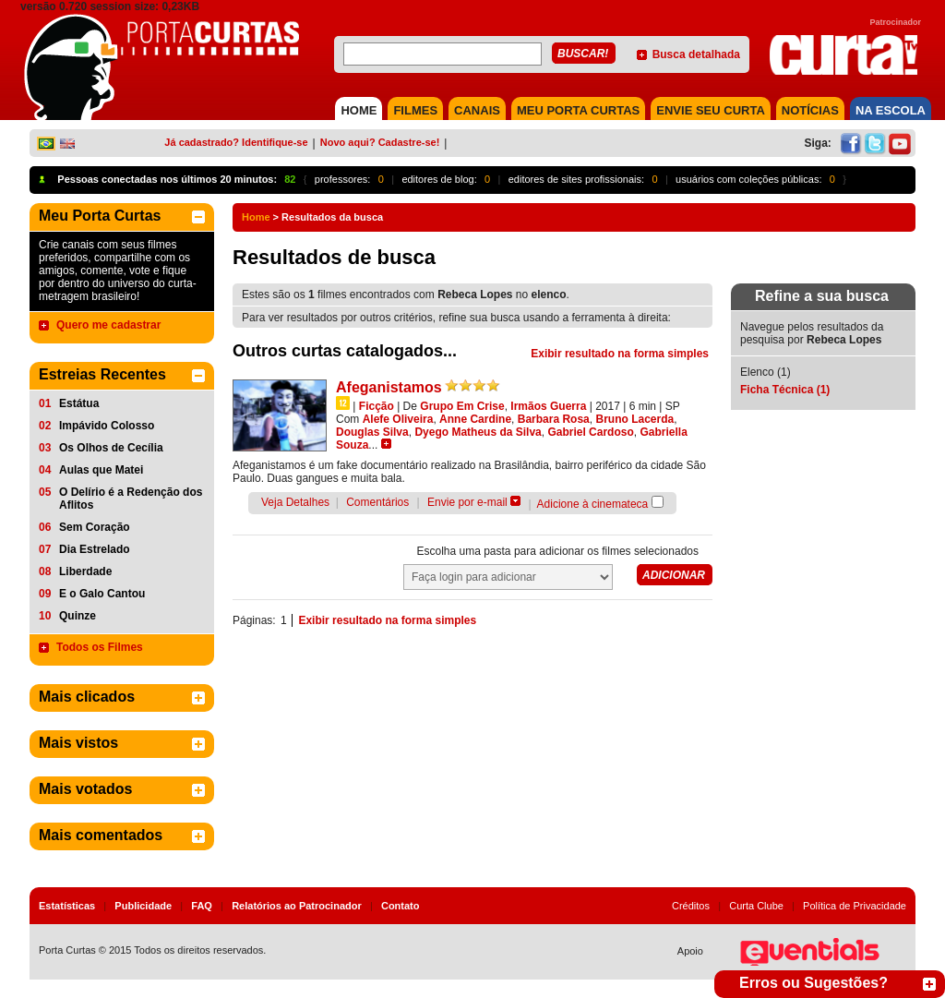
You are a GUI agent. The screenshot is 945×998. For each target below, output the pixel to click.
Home (256, 216)
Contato (400, 905)
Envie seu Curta (710, 110)
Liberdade (85, 571)
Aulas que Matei (101, 469)
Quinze (77, 615)
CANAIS (477, 110)
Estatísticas (67, 905)
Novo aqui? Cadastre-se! (380, 142)
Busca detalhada (696, 54)
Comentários (377, 502)
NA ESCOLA (890, 110)
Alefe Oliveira (398, 419)
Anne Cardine (475, 419)
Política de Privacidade (854, 905)
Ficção (376, 406)
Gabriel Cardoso (590, 432)
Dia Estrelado (94, 549)
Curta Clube (756, 905)
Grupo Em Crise (462, 406)
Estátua (79, 403)
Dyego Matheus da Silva (477, 432)
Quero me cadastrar (108, 325)
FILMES (415, 110)
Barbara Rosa (554, 419)
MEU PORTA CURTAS (578, 110)
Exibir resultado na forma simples (620, 353)
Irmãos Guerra (548, 406)
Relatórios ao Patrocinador (297, 905)
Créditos (691, 905)
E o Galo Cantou (102, 593)
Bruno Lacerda (634, 419)
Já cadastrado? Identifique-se (235, 142)
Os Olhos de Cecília (111, 447)
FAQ (201, 905)
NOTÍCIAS (810, 110)
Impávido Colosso (106, 425)
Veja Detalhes (295, 502)
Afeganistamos (389, 387)
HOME (359, 110)
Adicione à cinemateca (593, 504)
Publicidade (143, 905)
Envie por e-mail (467, 502)
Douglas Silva (372, 432)
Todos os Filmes (99, 647)
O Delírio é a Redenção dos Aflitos (130, 498)
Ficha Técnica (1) (785, 389)
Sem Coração (94, 527)
